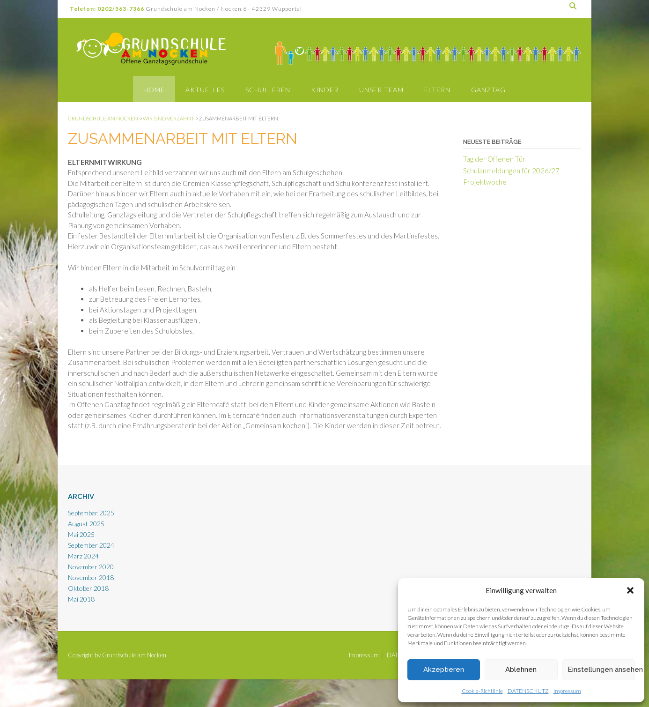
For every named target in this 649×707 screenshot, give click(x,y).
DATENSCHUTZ (528, 690)
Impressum (567, 690)
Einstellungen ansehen (601, 669)
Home (154, 90)
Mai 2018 (81, 599)
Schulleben (267, 90)
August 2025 (86, 524)
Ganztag (488, 90)
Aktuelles (205, 90)
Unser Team (381, 90)
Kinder (325, 90)
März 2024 (83, 556)
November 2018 (91, 577)
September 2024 (91, 545)
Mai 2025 (81, 534)
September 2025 (91, 513)
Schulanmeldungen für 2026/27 (511, 170)
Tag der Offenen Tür (494, 159)
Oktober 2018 (88, 588)
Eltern (437, 90)
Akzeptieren (443, 669)
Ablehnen (521, 669)
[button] (630, 590)
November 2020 (91, 567)
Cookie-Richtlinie (482, 690)
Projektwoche (485, 182)
